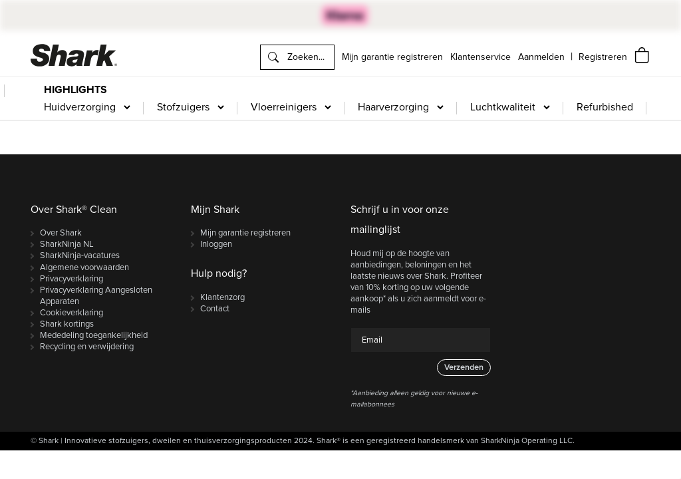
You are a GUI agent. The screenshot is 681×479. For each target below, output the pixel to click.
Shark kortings (67, 324)
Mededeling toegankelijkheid (94, 335)
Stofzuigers (183, 107)
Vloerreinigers (284, 107)
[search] (297, 57)
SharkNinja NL (67, 244)
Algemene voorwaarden (84, 267)
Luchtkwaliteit (502, 107)
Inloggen (216, 244)
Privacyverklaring (71, 278)
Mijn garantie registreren (392, 57)
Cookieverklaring (71, 312)
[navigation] (603, 57)
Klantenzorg (222, 297)
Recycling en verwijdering (87, 346)
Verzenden (463, 367)
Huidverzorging (80, 107)
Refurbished (605, 107)
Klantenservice (480, 57)
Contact (214, 308)
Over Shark (61, 233)
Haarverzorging (393, 107)
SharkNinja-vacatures (80, 255)
